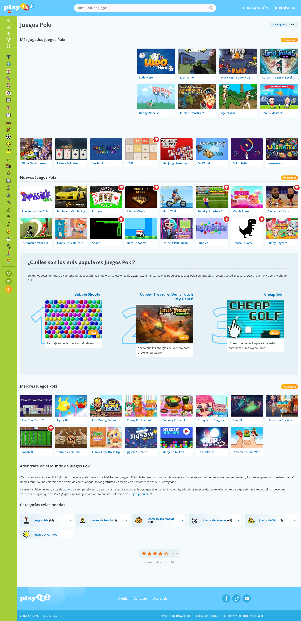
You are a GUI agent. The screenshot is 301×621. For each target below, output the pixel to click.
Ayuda (123, 598)
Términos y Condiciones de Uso (242, 616)
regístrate (286, 8)
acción (67, 489)
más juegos (289, 40)
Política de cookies (206, 616)
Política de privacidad (176, 616)
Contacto (140, 598)
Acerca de (160, 598)
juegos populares (140, 494)
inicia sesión (255, 8)
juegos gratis (279, 24)
